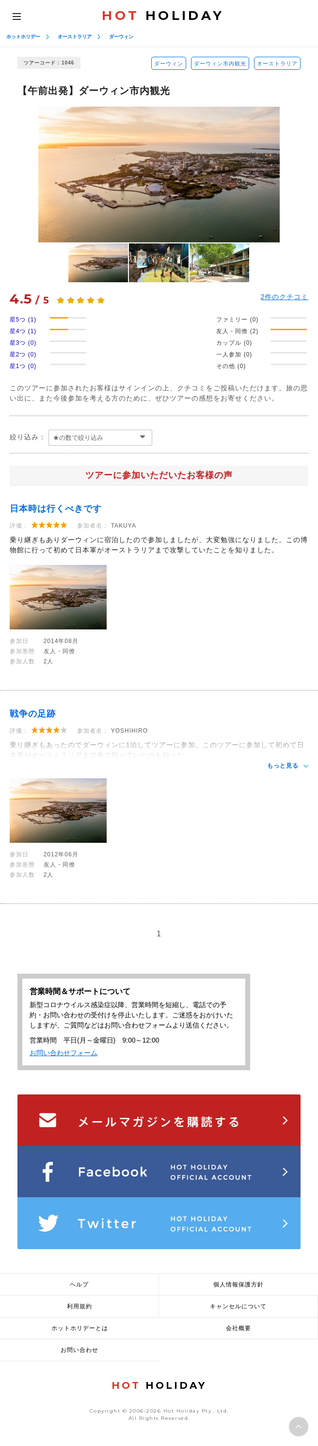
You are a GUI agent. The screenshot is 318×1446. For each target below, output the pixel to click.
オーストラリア (75, 36)
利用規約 (79, 1306)
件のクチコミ (285, 297)
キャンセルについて (238, 1306)
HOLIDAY (163, 15)
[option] (159, 174)
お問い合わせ (79, 1350)
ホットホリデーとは (79, 1328)
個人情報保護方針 (238, 1284)
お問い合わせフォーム (63, 1053)
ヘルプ (79, 1284)
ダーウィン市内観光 (220, 63)
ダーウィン (121, 36)
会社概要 (238, 1328)
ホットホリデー (23, 36)
